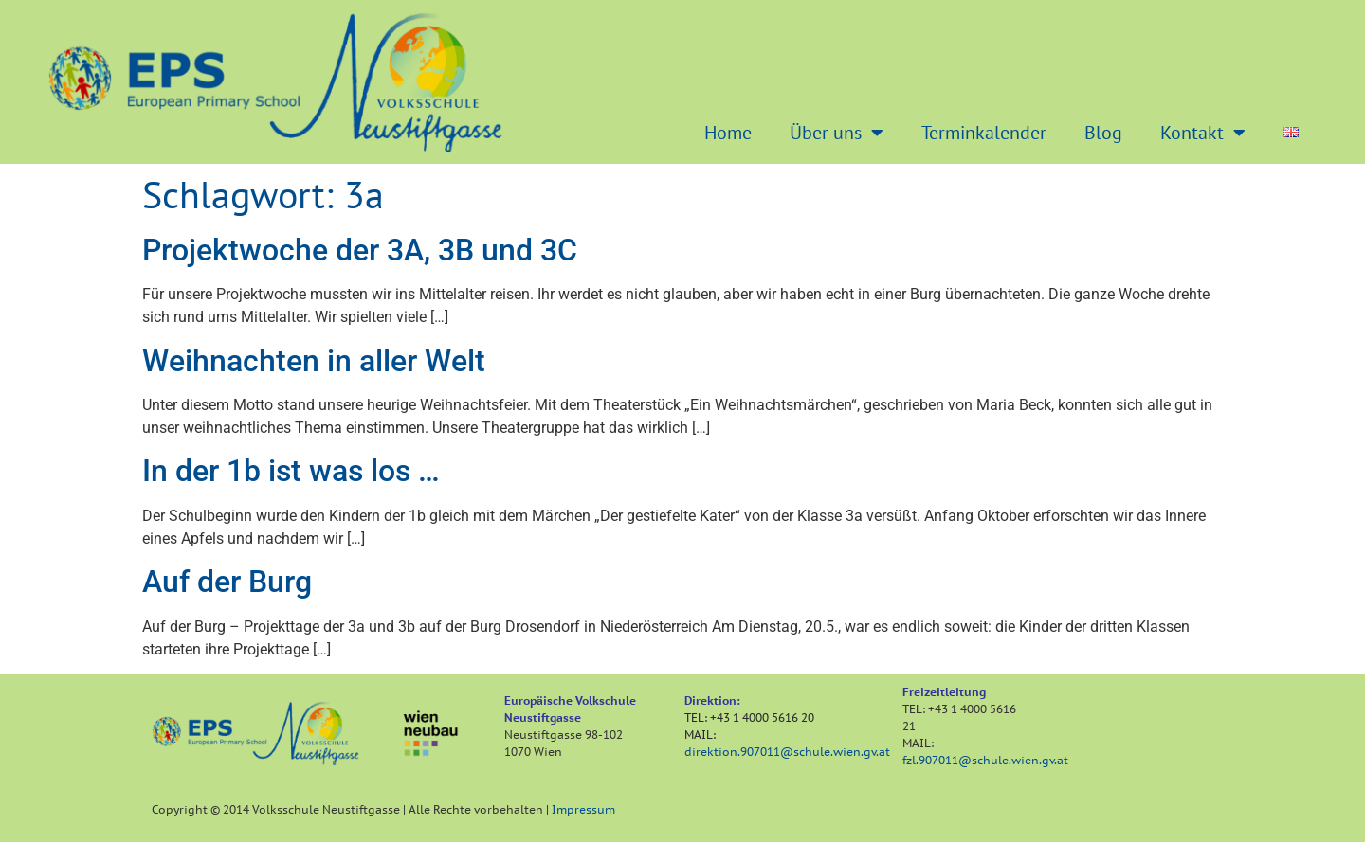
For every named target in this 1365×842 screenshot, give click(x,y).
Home (728, 132)
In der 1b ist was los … (291, 471)
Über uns (836, 133)
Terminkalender (983, 132)
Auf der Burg (227, 582)
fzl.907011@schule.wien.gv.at (985, 760)
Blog (1103, 132)
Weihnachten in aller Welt (313, 361)
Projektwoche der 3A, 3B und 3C (359, 250)
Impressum (583, 809)
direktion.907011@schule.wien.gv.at (787, 751)
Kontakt (1203, 133)
